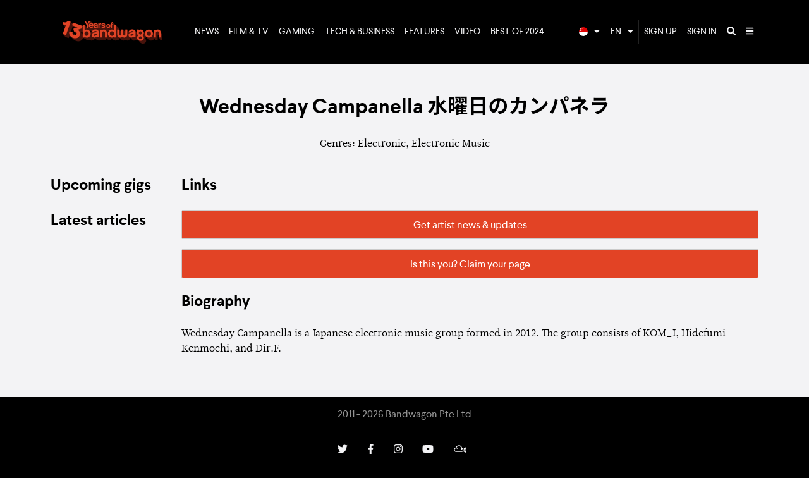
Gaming (297, 31)
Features (424, 31)
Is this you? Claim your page (470, 265)
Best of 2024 (517, 31)
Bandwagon (112, 32)
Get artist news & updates (470, 226)
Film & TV (249, 31)
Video (467, 31)
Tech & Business (359, 31)
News (207, 31)
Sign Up (660, 31)
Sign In (702, 31)
